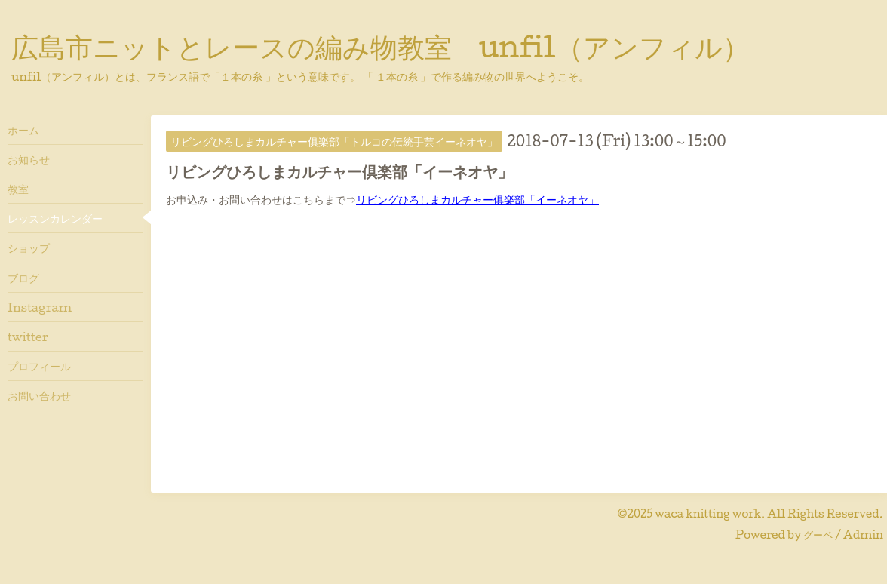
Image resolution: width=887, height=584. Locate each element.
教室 (18, 188)
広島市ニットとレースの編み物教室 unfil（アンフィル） (380, 46)
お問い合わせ (39, 395)
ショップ (29, 247)
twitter (28, 336)
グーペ (818, 534)
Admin (863, 534)
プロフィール (39, 366)
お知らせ (29, 159)
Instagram (40, 307)
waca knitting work (708, 513)
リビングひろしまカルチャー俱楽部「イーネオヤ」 (477, 199)
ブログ (23, 277)
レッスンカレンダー (55, 218)
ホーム (23, 130)
